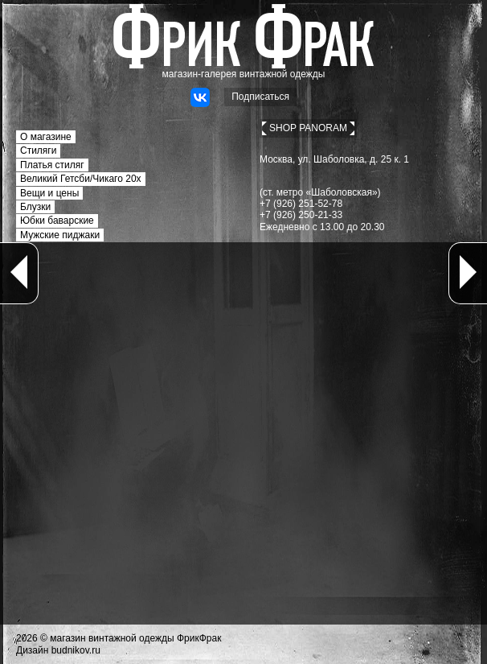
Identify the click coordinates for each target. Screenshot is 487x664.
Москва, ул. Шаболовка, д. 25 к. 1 (334, 159)
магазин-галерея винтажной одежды (243, 74)
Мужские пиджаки (60, 235)
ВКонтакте (200, 97)
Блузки (35, 206)
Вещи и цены (49, 193)
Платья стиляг (52, 165)
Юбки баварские (57, 220)
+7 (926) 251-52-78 (301, 203)
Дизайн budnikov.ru (58, 650)
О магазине (46, 136)
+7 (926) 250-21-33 (301, 215)
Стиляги (38, 150)
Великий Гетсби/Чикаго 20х (80, 178)
